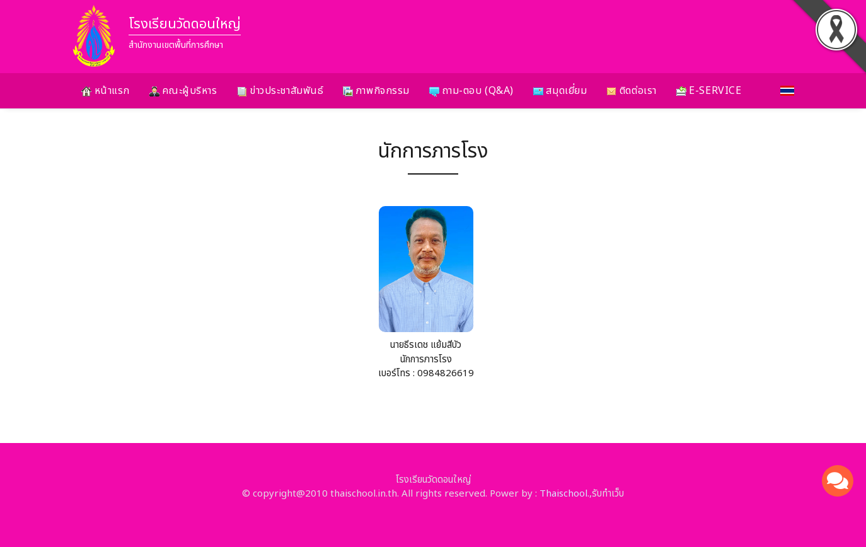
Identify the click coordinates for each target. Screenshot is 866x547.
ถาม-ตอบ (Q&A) (471, 90)
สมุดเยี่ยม (560, 90)
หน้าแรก (105, 90)
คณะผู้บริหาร (183, 90)
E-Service (709, 90)
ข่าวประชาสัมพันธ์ (280, 90)
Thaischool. (564, 494)
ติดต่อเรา (631, 90)
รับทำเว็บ (608, 494)
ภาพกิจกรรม (376, 90)
